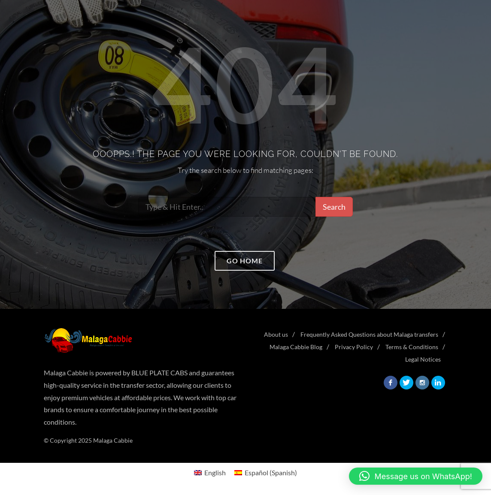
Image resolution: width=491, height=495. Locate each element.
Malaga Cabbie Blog (296, 346)
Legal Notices (423, 359)
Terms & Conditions (411, 346)
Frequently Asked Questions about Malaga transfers (369, 334)
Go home (245, 261)
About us (276, 334)
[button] (416, 476)
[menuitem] (210, 472)
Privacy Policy (354, 346)
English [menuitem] (215, 472)
